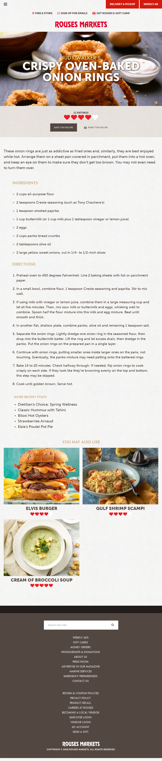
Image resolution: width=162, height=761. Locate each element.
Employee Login (81, 717)
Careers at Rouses (80, 707)
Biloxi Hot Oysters (33, 415)
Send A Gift (81, 732)
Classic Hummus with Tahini (42, 410)
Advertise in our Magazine (81, 666)
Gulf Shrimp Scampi (120, 508)
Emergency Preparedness (80, 676)
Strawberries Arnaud (35, 421)
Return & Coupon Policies (80, 693)
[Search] (112, 625)
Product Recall (80, 703)
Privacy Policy (80, 698)
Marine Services (81, 671)
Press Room (81, 661)
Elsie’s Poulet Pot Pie (35, 426)
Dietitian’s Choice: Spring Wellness (47, 404)
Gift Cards (80, 642)
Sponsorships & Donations (80, 652)
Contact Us (80, 681)
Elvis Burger (41, 508)
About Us (80, 657)
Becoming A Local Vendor (80, 712)
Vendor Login (80, 722)
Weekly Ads (81, 637)
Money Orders (80, 647)
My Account (80, 727)
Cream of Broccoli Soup (41, 580)
